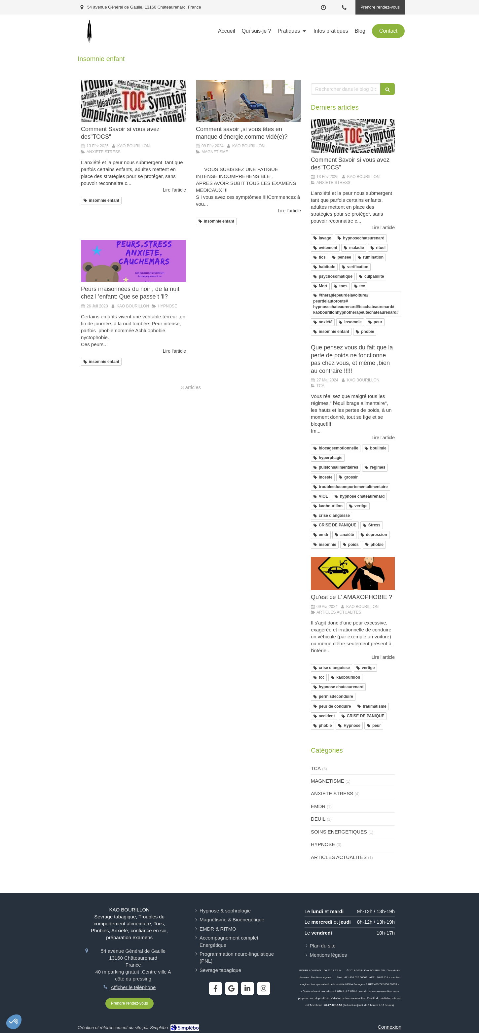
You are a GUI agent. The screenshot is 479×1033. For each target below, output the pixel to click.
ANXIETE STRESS (332, 793)
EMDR (318, 806)
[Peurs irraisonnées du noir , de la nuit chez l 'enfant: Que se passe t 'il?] (133, 261)
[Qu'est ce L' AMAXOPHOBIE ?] (353, 573)
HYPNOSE (323, 844)
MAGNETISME (327, 781)
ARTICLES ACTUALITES (339, 857)
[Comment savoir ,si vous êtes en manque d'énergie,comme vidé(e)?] (248, 101)
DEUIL (318, 819)
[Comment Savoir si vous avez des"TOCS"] (133, 101)
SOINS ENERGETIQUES (339, 832)
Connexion (389, 1027)
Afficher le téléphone (133, 987)
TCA (316, 768)
